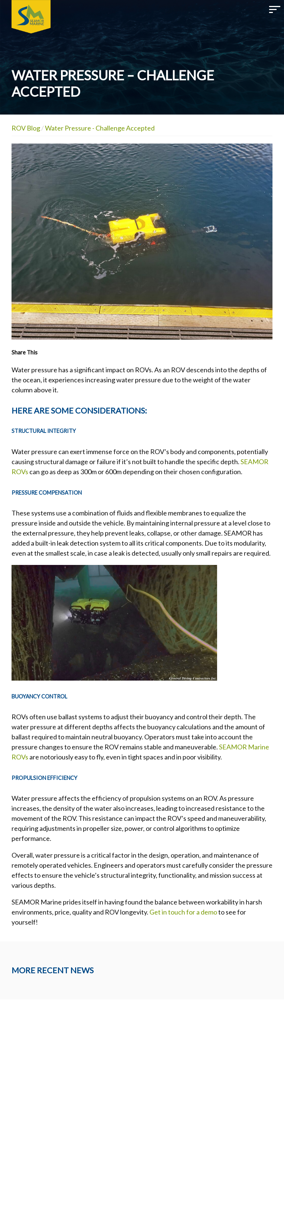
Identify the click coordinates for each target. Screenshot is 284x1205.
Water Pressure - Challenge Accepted (100, 128)
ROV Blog (26, 128)
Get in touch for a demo (183, 912)
